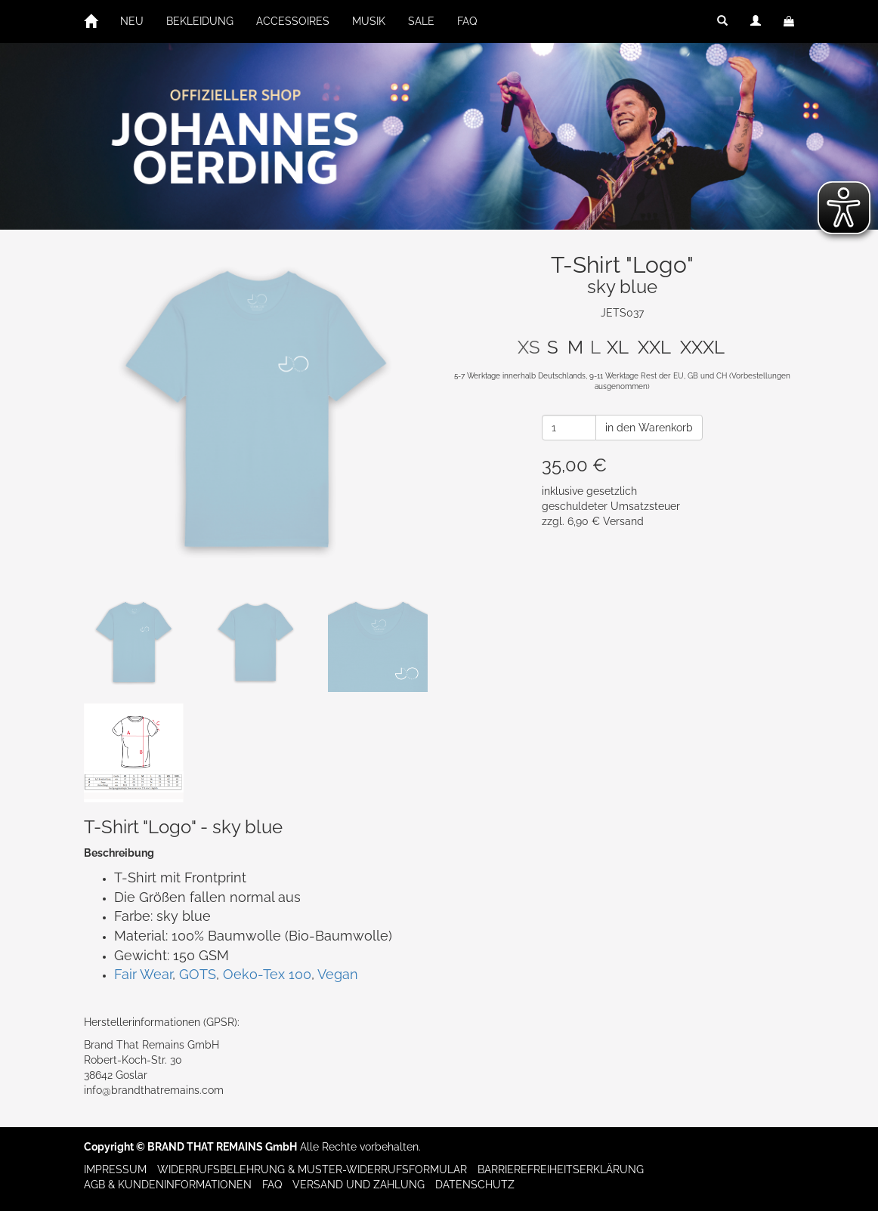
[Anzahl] (569, 427)
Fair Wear (143, 974)
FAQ (467, 21)
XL (618, 347)
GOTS (197, 974)
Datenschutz (475, 1185)
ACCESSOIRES (292, 21)
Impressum (115, 1169)
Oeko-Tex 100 (267, 974)
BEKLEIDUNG (199, 21)
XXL (654, 347)
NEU (132, 21)
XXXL (702, 347)
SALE (421, 21)
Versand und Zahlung (358, 1185)
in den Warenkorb (649, 428)
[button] (722, 21)
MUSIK (368, 21)
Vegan (337, 974)
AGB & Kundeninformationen (168, 1185)
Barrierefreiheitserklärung (561, 1169)
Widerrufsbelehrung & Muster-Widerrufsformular (312, 1169)
